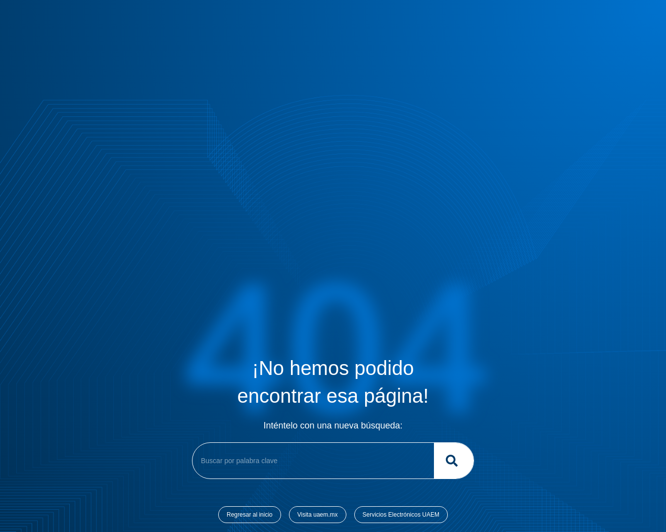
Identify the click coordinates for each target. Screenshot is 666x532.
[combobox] (311, 461)
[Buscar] (454, 461)
